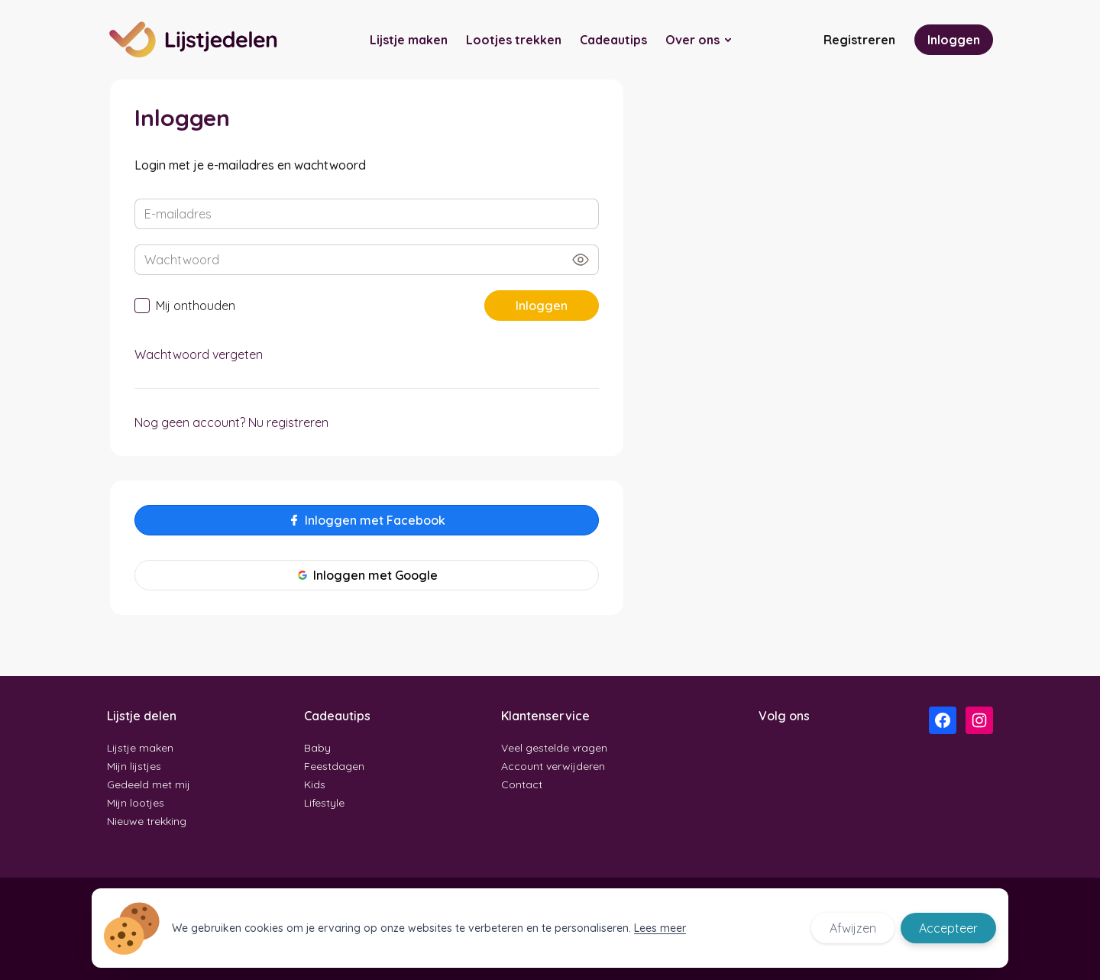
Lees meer (660, 928)
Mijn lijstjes (134, 766)
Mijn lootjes (135, 803)
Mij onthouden (184, 305)
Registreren (859, 39)
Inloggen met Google (367, 575)
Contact (521, 784)
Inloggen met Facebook (366, 520)
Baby (317, 748)
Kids (314, 784)
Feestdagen (334, 766)
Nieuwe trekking (146, 821)
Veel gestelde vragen (554, 748)
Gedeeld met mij (148, 784)
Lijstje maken (409, 39)
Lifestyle (324, 803)
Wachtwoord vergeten (198, 354)
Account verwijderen (553, 766)
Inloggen (953, 39)
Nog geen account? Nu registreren (231, 422)
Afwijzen (853, 928)
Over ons (692, 39)
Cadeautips (613, 39)
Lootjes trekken (513, 39)
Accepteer (948, 928)
